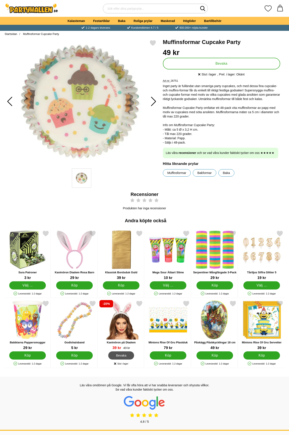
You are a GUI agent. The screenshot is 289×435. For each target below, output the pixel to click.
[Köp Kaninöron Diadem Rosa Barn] (74, 285)
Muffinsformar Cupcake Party (40, 34)
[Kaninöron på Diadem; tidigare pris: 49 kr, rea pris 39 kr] (121, 325)
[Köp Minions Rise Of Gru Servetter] (261, 355)
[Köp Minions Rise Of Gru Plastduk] (168, 355)
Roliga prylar (143, 21)
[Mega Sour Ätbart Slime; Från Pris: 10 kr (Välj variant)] (168, 255)
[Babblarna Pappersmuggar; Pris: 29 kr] (28, 325)
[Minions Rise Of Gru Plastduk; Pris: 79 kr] (168, 325)
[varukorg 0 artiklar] (280, 8)
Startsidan (11, 34)
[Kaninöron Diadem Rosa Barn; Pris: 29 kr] (74, 255)
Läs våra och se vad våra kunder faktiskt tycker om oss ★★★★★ (220, 153)
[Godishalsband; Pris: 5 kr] (74, 325)
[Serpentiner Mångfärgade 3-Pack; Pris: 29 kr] (215, 255)
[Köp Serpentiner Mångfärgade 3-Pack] (214, 285)
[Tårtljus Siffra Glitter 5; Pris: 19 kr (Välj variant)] (261, 255)
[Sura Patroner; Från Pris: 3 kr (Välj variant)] (28, 255)
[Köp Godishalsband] (74, 355)
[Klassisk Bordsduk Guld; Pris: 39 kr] (121, 255)
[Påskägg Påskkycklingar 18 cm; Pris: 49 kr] (215, 325)
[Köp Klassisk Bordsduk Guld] (121, 285)
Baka (121, 21)
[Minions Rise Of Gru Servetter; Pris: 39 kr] (261, 325)
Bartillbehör (212, 21)
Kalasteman (76, 21)
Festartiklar (101, 21)
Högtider (189, 21)
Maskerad (168, 21)
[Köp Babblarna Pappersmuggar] (27, 355)
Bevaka (221, 63)
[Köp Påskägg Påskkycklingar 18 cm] (214, 355)
